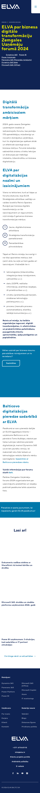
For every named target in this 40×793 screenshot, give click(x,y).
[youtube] (22, 773)
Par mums (6, 714)
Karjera (5, 718)
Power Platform (8, 692)
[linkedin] (17, 773)
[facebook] (13, 773)
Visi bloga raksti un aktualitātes (18, 656)
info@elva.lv (20, 752)
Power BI (23, 55)
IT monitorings (28, 699)
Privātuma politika (29, 727)
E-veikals (20, 766)
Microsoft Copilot (29, 690)
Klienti (4, 722)
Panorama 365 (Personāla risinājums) (17, 60)
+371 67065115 (20, 748)
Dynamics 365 (11, 55)
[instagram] (27, 773)
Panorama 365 (8, 688)
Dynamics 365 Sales (10, 62)
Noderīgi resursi (15, 22)
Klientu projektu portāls (20, 757)
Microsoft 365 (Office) (11, 65)
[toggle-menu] (35, 6)
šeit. (11, 472)
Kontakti (5, 727)
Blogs (24, 718)
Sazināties (11, 363)
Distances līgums (29, 722)
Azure (24, 694)
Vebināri (25, 714)
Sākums (4, 22)
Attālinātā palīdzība (20, 762)
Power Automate (8, 57)
